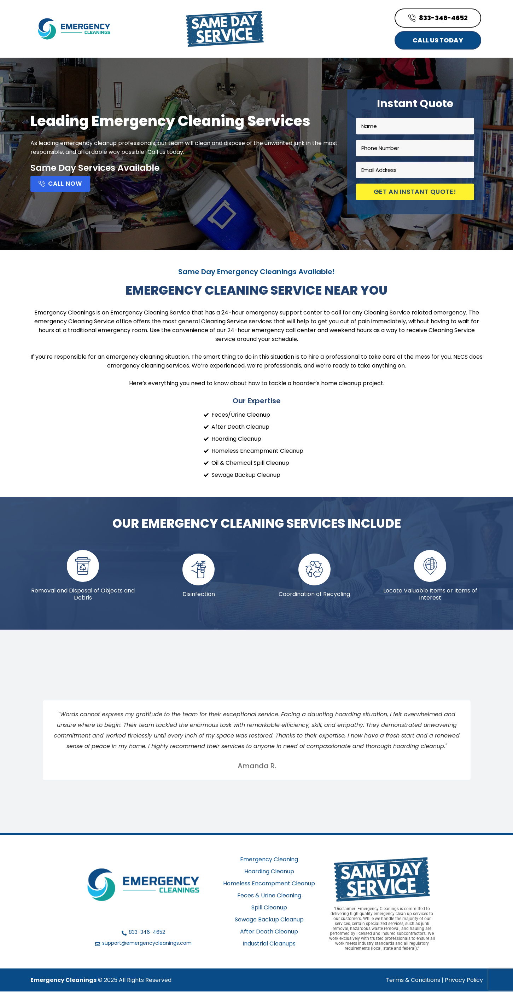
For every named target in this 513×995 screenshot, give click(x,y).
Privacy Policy (464, 983)
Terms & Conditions (413, 983)
